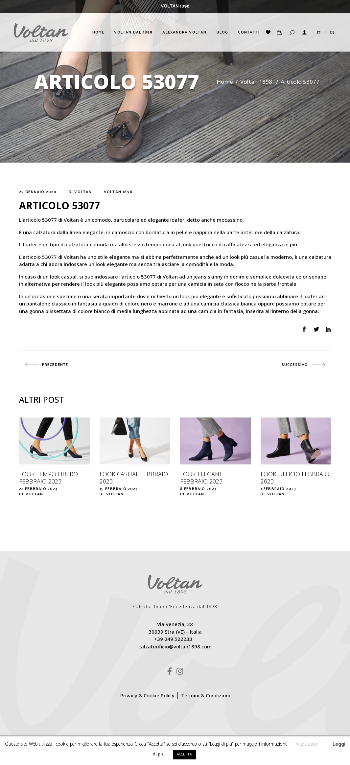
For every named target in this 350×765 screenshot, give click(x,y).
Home (225, 81)
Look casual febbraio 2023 (134, 477)
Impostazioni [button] (306, 744)
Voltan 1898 (256, 81)
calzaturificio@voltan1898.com (175, 646)
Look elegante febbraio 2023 (202, 477)
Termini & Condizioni (205, 695)
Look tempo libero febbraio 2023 (48, 477)
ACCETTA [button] (184, 754)
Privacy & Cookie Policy (147, 695)
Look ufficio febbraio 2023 (295, 477)
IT (318, 33)
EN (332, 33)
